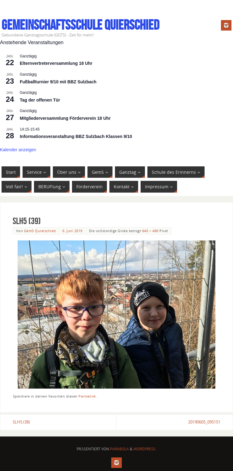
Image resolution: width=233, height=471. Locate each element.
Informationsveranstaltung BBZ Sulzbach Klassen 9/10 (76, 136)
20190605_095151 (204, 422)
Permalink (87, 396)
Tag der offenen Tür (40, 100)
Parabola (119, 449)
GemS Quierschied (40, 230)
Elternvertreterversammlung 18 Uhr (56, 63)
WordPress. (144, 449)
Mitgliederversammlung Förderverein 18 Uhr (65, 118)
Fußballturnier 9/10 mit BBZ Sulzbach (58, 81)
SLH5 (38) (21, 422)
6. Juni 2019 (72, 230)
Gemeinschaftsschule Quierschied (80, 25)
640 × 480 (150, 230)
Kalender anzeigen (18, 149)
